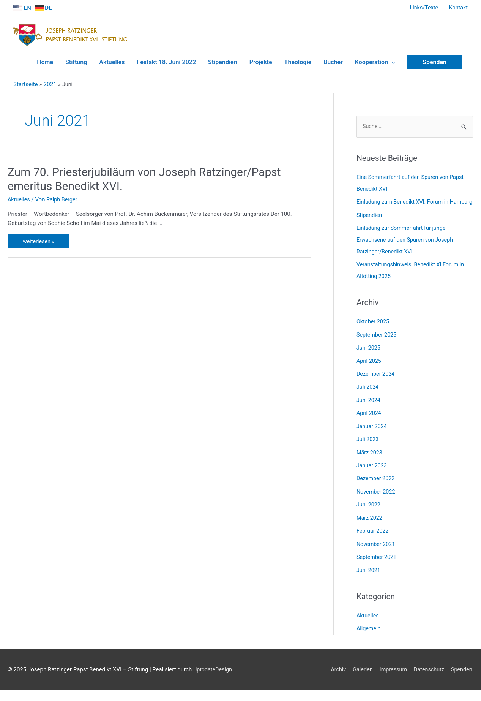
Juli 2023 (368, 442)
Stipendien (369, 222)
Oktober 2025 (373, 327)
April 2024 (369, 417)
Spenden (462, 669)
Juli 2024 (368, 391)
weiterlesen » (43, 236)
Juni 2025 (369, 353)
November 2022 (376, 494)
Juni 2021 (369, 571)
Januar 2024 (372, 430)
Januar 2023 (372, 468)
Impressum (391, 669)
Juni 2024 (369, 404)
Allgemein (369, 629)
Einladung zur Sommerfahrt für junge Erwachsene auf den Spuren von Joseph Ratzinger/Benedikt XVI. (406, 246)
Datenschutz (428, 669)
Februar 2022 (373, 532)
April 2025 (369, 365)
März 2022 (369, 519)
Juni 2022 (369, 506)
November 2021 (376, 545)
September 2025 (377, 340)
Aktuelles (19, 195)
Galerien (359, 669)
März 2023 (369, 455)
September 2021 (377, 558)
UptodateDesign (28, 680)
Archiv (334, 669)
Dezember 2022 (376, 481)
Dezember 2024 (376, 378)
